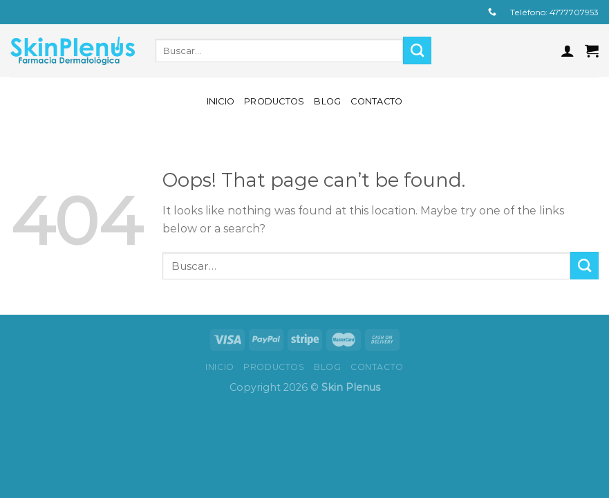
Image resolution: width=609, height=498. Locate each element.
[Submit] (417, 50)
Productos (274, 101)
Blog (327, 101)
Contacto (376, 101)
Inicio (221, 101)
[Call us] (492, 12)
